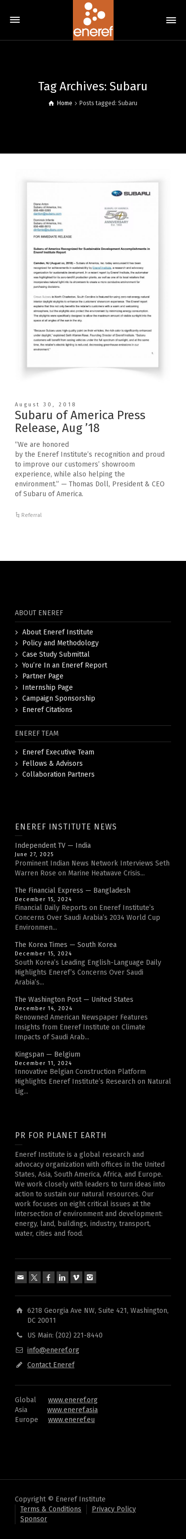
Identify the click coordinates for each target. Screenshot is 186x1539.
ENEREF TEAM (37, 733)
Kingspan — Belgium (47, 1054)
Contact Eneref (50, 1365)
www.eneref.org (73, 1400)
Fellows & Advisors (52, 763)
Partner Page (42, 676)
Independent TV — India (53, 845)
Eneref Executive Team (58, 752)
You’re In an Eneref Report (64, 665)
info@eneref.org (53, 1350)
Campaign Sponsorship (58, 698)
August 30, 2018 (45, 404)
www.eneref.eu (71, 1420)
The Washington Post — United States (74, 999)
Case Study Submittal (56, 654)
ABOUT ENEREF (39, 613)
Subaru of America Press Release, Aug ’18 (80, 421)
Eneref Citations (47, 710)
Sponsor (33, 1519)
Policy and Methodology (60, 643)
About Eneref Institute (57, 632)
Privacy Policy (114, 1509)
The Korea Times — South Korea (66, 945)
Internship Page (47, 687)
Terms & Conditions (50, 1509)
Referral (31, 515)
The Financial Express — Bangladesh (72, 890)
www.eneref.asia (72, 1410)
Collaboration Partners (58, 774)
